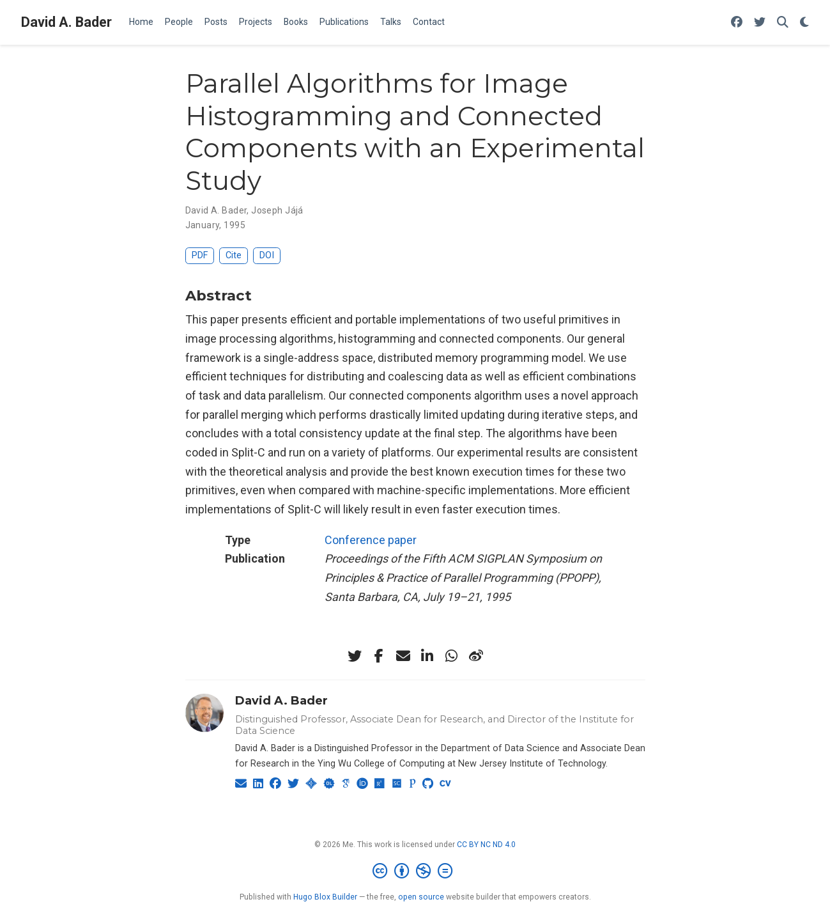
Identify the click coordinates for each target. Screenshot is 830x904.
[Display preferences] (804, 22)
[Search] (782, 22)
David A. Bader (66, 22)
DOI (266, 255)
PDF (200, 255)
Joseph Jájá (277, 210)
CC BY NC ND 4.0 (486, 844)
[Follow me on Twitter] (759, 22)
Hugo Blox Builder (325, 896)
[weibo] (476, 656)
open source (421, 896)
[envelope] (403, 656)
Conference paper (371, 540)
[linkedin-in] (427, 656)
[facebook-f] (378, 656)
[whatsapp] (451, 656)
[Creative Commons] (415, 871)
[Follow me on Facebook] (736, 22)
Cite (234, 255)
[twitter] (354, 656)
